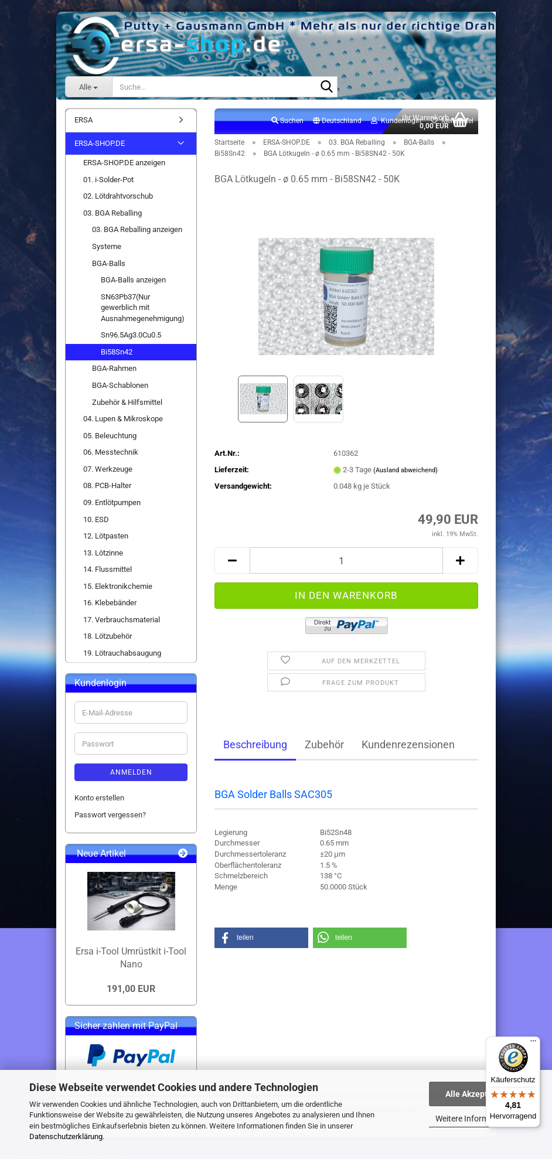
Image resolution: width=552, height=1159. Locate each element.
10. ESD (96, 519)
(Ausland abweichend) (405, 470)
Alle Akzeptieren (476, 1094)
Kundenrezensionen (408, 744)
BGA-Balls (108, 263)
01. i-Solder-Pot (108, 179)
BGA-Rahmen (114, 368)
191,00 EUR (131, 988)
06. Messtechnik (110, 452)
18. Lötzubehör (107, 636)
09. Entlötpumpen (112, 502)
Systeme (106, 246)
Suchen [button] (287, 121)
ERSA (83, 119)
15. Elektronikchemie (117, 586)
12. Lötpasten (105, 535)
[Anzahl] (346, 560)
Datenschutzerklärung (66, 1136)
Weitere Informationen (475, 1118)
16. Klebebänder (110, 602)
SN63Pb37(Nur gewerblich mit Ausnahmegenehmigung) (143, 307)
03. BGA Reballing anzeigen (137, 229)
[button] (337, 121)
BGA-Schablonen (120, 385)
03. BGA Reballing (112, 213)
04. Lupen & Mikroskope (123, 418)
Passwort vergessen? (110, 814)
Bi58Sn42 (116, 351)
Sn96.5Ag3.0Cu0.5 (131, 334)
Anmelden (131, 772)
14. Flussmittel (107, 569)
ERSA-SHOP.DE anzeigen (124, 162)
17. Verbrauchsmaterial (121, 619)
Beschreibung (255, 744)
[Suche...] (88, 86)
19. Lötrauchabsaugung (122, 653)
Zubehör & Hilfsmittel (127, 402)
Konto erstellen (99, 797)
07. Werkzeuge (107, 469)
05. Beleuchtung (110, 435)
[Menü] (533, 1044)
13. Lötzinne (103, 552)
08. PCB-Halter (107, 485)
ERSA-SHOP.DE (99, 143)
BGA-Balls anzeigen (133, 279)
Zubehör (324, 744)
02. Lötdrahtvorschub (118, 196)
